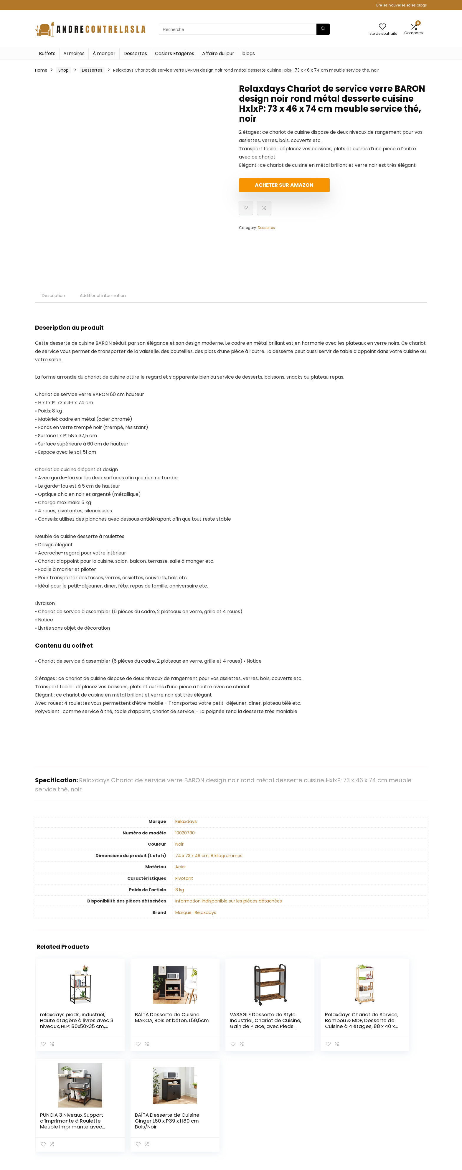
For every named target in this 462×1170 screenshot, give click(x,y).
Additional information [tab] (103, 295)
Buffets (47, 53)
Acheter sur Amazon (273, 187)
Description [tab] (53, 295)
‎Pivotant (184, 878)
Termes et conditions (390, 1111)
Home (41, 70)
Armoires (74, 53)
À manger (104, 53)
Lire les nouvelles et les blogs (401, 5)
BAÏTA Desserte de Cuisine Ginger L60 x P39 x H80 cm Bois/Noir (393, 1023)
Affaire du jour (218, 53)
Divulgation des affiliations (395, 1120)
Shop (63, 70)
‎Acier (180, 867)
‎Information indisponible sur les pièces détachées (228, 901)
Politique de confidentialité (395, 1103)
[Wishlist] (382, 27)
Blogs (309, 1120)
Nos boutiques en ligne (327, 1128)
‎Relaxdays (186, 821)
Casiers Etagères (174, 53)
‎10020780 (185, 833)
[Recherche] (323, 29)
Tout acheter (318, 1111)
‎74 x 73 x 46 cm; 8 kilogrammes (208, 856)
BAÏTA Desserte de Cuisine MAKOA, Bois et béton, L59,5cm (128, 1023)
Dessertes (135, 53)
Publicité (313, 1136)
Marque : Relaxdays (195, 912)
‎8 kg (179, 890)
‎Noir (179, 844)
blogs (248, 53)
